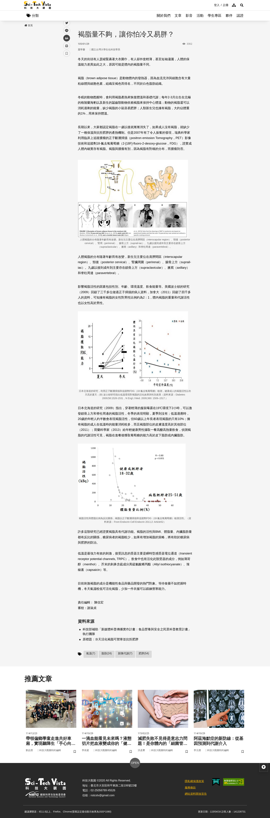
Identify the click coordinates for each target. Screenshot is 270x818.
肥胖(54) (144, 653)
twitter (66, 73)
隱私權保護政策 (194, 781)
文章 (178, 15)
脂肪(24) (106, 653)
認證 (240, 15)
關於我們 (163, 15)
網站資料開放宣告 (196, 793)
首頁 (28, 25)
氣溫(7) (90, 653)
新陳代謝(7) (125, 653)
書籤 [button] (66, 103)
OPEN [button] (135, 762)
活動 (200, 15)
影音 (189, 15)
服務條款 (190, 787)
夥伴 (229, 15)
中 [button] (66, 88)
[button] (242, 5)
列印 (66, 96)
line (65, 81)
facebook (66, 66)
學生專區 (214, 15)
